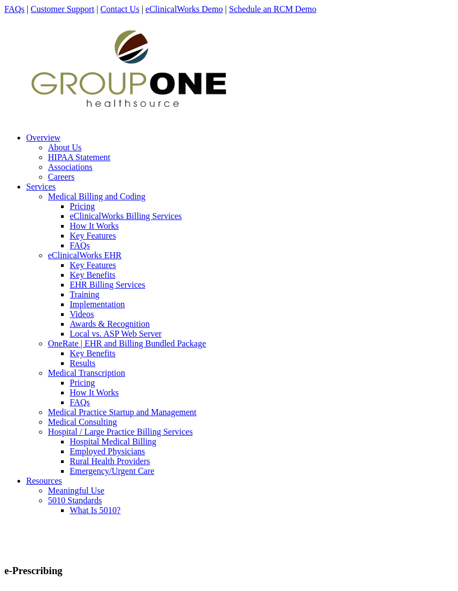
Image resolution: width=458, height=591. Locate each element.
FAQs (14, 9)
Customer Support (62, 9)
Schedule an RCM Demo (272, 9)
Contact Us (119, 9)
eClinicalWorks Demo (184, 9)
